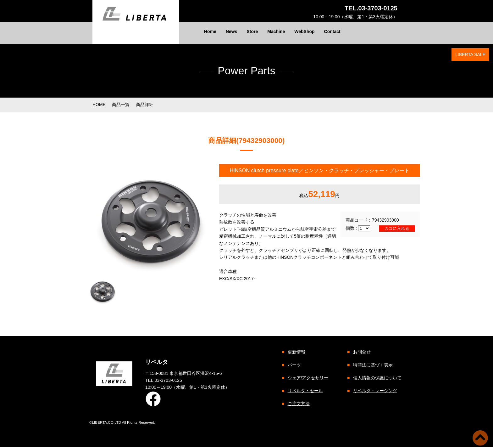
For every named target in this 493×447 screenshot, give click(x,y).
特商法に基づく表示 (372, 364)
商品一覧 (121, 104)
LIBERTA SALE (470, 54)
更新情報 (296, 351)
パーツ (294, 364)
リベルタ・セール (305, 390)
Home (210, 31)
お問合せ (361, 351)
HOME (99, 104)
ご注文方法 (298, 403)
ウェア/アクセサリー (307, 377)
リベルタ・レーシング (375, 390)
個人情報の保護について (377, 377)
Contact (332, 31)
